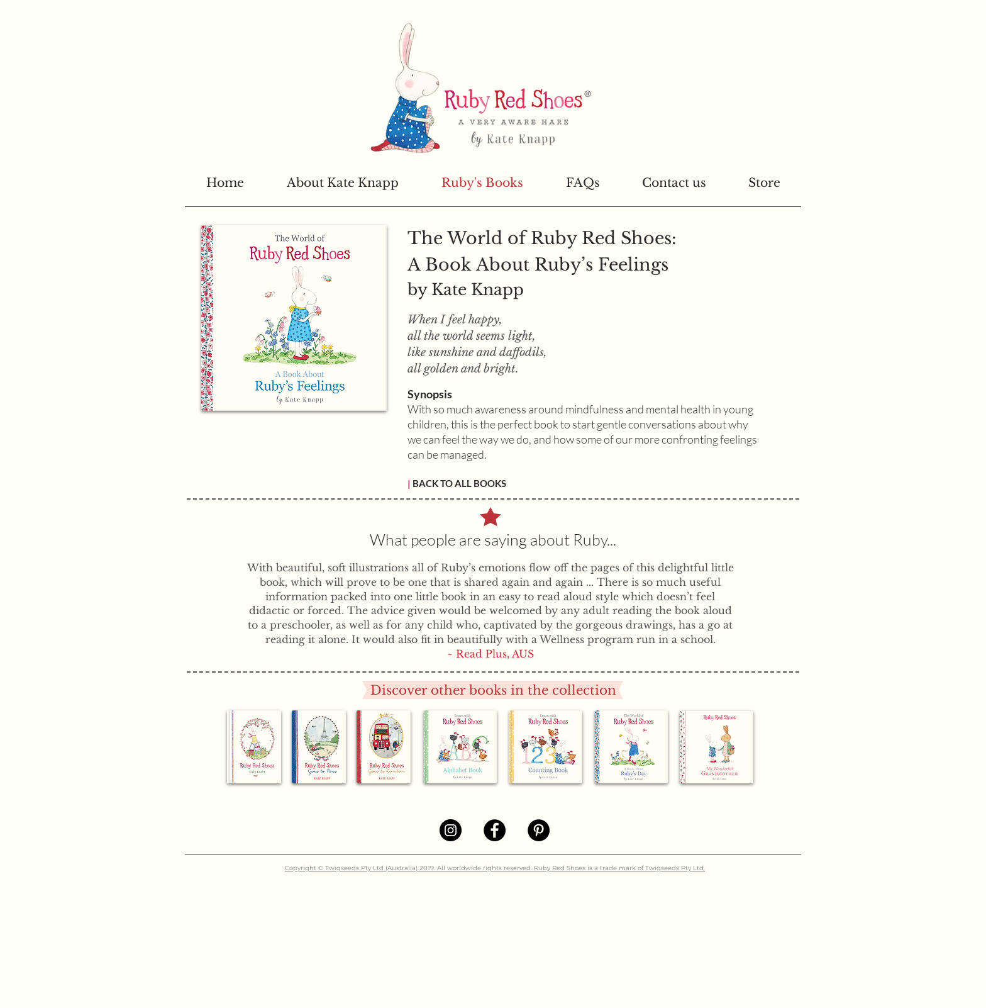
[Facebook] (495, 830)
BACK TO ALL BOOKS (458, 483)
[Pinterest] (539, 830)
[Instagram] (451, 830)
